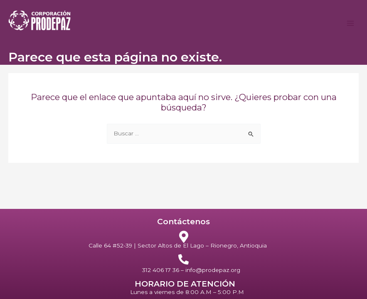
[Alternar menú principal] (350, 23)
